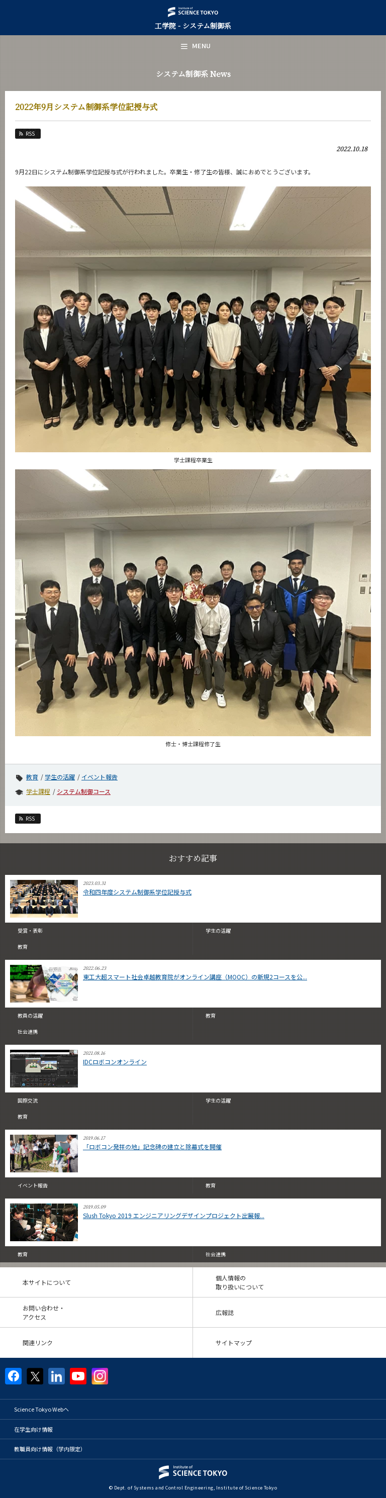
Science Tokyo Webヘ (41, 1409)
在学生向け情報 (33, 1429)
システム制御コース (84, 791)
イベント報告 (99, 776)
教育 (32, 776)
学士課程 (38, 791)
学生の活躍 (60, 776)
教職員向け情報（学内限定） (50, 1449)
